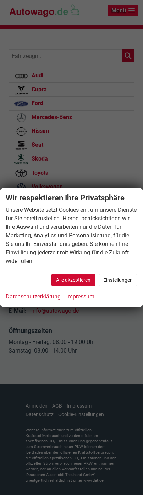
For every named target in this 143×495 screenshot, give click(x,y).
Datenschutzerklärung (33, 296)
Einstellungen (118, 280)
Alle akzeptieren (73, 280)
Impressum (80, 296)
